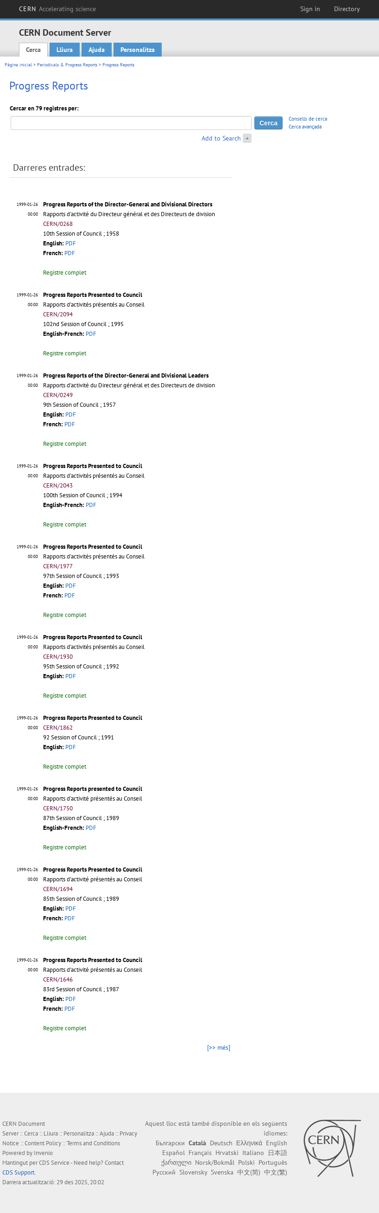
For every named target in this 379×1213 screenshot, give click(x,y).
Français (200, 1153)
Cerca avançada (305, 126)
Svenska (222, 1172)
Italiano (253, 1153)
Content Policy (43, 1143)
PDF (70, 243)
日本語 (277, 1153)
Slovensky (193, 1172)
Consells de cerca (308, 119)
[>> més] (218, 1047)
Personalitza (137, 49)
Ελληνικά (249, 1143)
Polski (246, 1162)
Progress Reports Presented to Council (92, 295)
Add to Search (221, 138)
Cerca (33, 49)
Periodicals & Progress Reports (67, 65)
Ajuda (96, 49)
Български (170, 1143)
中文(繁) (275, 1172)
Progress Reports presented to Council (92, 789)
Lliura (65, 49)
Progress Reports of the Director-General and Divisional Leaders (125, 375)
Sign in (310, 9)
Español (173, 1153)
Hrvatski (227, 1153)
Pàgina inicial (18, 65)
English (276, 1143)
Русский (164, 1172)
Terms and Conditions (93, 1143)
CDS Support (18, 1172)
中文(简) (248, 1172)
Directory (347, 9)
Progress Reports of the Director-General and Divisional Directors (127, 204)
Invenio (43, 1153)
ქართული (176, 1162)
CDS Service (54, 1163)
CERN (57, 9)
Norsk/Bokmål (214, 1162)
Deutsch (221, 1143)
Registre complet (64, 272)
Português (273, 1162)
